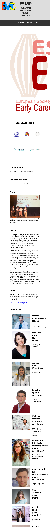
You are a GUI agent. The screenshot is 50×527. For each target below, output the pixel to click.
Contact (46, 23)
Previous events (29, 23)
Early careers (37, 23)
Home (4, 23)
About (12, 23)
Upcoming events (21, 23)
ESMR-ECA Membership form (18, 303)
